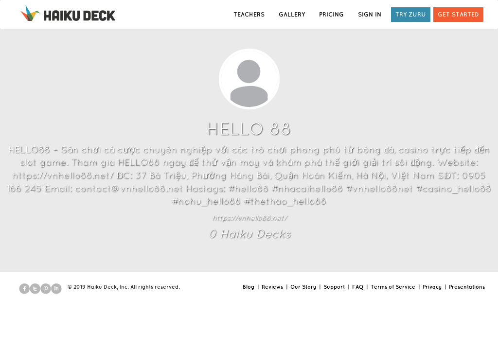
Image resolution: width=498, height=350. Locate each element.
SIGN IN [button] (369, 14)
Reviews (272, 287)
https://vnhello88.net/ (249, 218)
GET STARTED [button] (458, 14)
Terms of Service (393, 287)
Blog (248, 287)
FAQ (357, 287)
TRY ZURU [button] (410, 14)
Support (334, 287)
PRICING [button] (331, 14)
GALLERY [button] (292, 14)
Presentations (467, 287)
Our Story (303, 287)
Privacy (432, 287)
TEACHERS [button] (249, 14)
